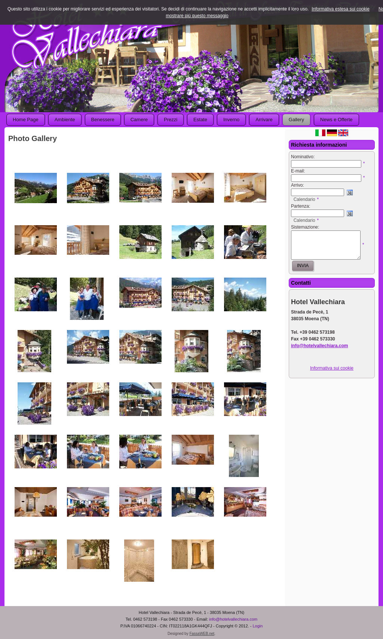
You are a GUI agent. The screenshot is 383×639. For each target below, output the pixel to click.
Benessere (102, 119)
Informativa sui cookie (331, 368)
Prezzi (170, 119)
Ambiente (65, 119)
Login (257, 626)
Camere (139, 119)
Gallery (296, 119)
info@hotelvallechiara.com (233, 619)
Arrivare (264, 119)
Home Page (26, 119)
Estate (200, 119)
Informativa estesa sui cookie (341, 9)
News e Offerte (336, 119)
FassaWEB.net (201, 634)
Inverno (231, 119)
